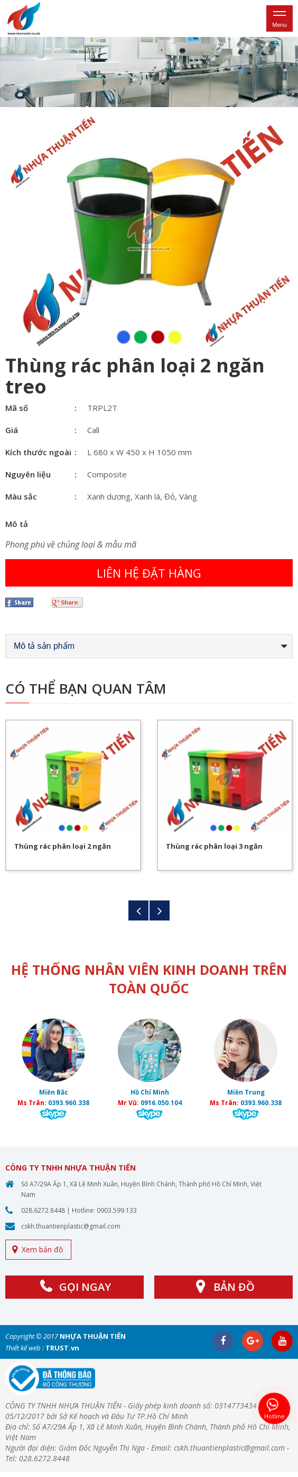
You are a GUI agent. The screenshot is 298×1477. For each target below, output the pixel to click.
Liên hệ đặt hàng (149, 573)
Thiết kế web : (24, 1348)
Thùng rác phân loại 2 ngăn (62, 846)
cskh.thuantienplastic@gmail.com (70, 1226)
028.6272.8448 (43, 1210)
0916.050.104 (161, 1102)
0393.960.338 (68, 1102)
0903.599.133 (117, 1210)
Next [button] (159, 910)
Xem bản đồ (42, 1249)
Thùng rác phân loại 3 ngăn (214, 846)
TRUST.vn (62, 1348)
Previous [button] (138, 910)
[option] (149, 72)
